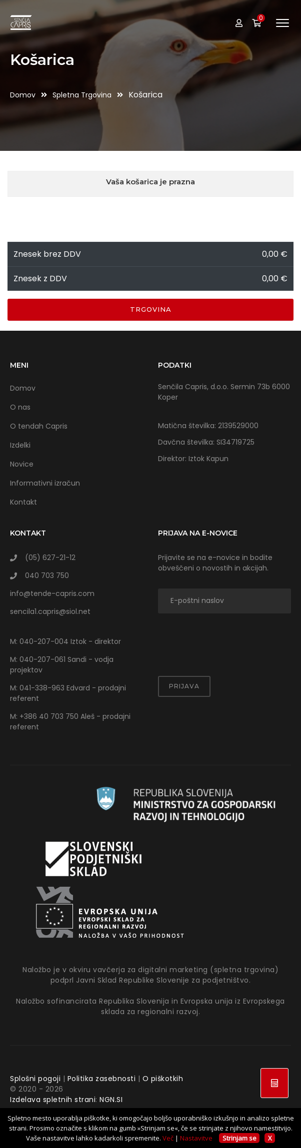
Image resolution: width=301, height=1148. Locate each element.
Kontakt (23, 502)
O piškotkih (163, 1079)
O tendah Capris (39, 426)
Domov (24, 95)
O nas (20, 407)
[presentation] (216, 638)
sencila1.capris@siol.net (50, 611)
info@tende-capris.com (52, 593)
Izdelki (20, 445)
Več (168, 1138)
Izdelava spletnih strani (53, 1100)
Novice (22, 464)
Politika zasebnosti (102, 1079)
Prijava (184, 686)
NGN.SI (111, 1100)
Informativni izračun (45, 483)
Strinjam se (239, 1138)
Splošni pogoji (35, 1079)
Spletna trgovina (83, 95)
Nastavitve (196, 1138)
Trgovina (151, 309)
